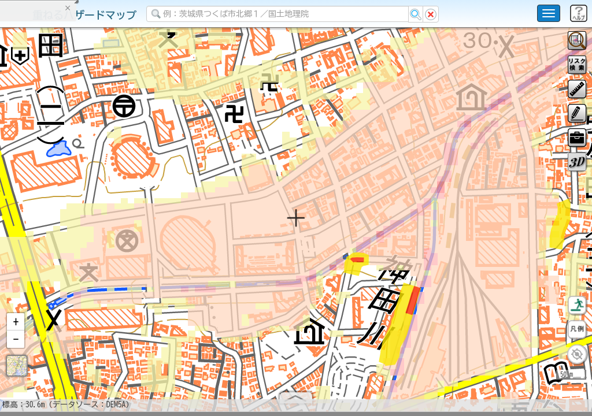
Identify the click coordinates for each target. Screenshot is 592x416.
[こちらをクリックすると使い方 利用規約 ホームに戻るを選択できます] (548, 13)
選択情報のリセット (122, 227)
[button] (15, 326)
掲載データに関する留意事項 (63, 196)
